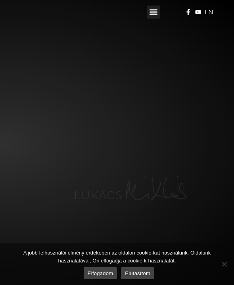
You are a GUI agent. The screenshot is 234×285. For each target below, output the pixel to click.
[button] (153, 12)
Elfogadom (100, 273)
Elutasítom (137, 273)
